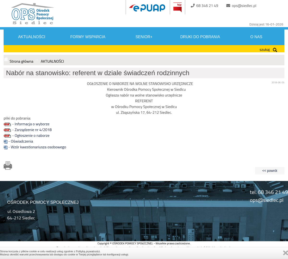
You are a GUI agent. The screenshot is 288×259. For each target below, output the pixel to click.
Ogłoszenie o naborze (32, 135)
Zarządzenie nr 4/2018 (33, 129)
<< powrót (269, 171)
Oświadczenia (22, 141)
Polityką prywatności (88, 251)
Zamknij (285, 253)
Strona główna (21, 61)
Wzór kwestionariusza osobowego (38, 147)
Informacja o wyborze (32, 123)
